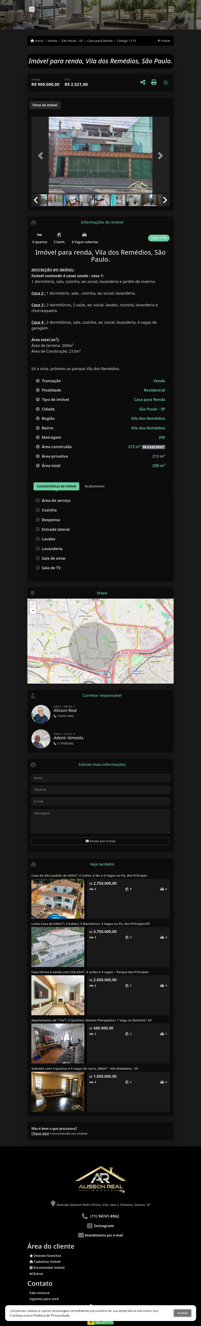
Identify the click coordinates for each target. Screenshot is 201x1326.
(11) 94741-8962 (104, 1216)
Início (37, 40)
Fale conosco (39, 1293)
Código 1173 (126, 40)
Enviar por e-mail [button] (100, 841)
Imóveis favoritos (45, 1256)
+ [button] (33, 604)
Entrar (36, 1274)
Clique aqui (40, 1133)
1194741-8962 (64, 716)
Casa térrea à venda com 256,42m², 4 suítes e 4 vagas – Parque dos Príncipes (90, 972)
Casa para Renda (100, 40)
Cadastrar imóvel (45, 1261)
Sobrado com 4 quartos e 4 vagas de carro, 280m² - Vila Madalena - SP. (84, 1068)
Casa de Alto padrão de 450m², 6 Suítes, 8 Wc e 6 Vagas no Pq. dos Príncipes (89, 875)
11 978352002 (64, 743)
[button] (41, 155)
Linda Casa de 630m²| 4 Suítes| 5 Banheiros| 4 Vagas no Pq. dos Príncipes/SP (90, 923)
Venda (52, 40)
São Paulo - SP (72, 40)
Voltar (164, 40)
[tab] (45, 105)
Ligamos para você (44, 1299)
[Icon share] (31, 9)
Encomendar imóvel (47, 1267)
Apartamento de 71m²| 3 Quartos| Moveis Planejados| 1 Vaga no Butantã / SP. (91, 1020)
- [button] (33, 611)
